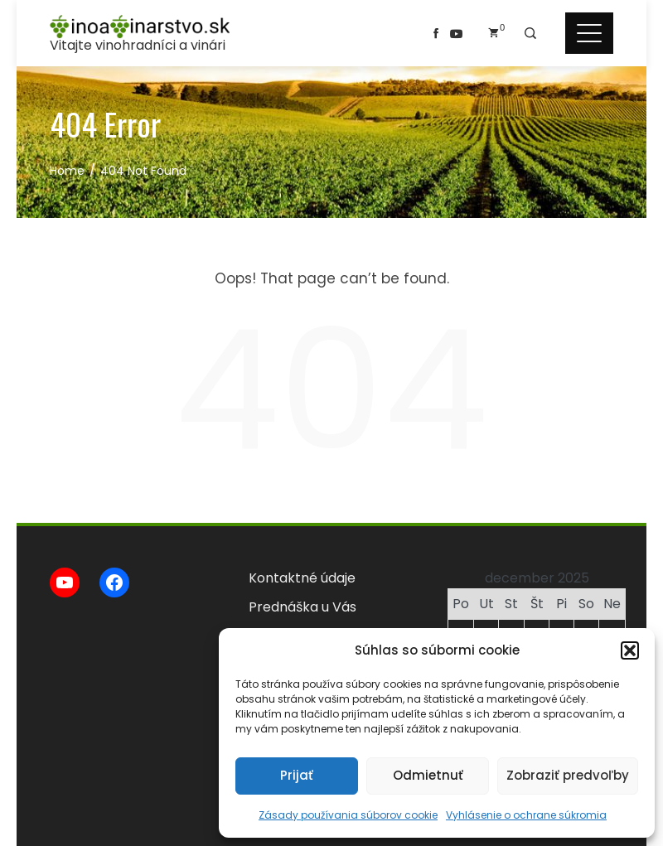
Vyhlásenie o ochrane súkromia (526, 815)
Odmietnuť (428, 775)
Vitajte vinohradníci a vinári (137, 45)
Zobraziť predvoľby (567, 775)
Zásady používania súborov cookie (348, 815)
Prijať (296, 775)
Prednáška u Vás (302, 606)
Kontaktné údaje (302, 577)
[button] (630, 650)
